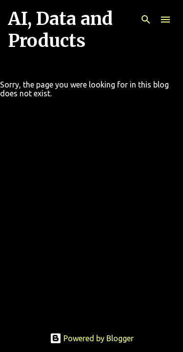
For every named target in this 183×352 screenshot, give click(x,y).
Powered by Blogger (92, 338)
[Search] (146, 19)
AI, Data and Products (60, 30)
